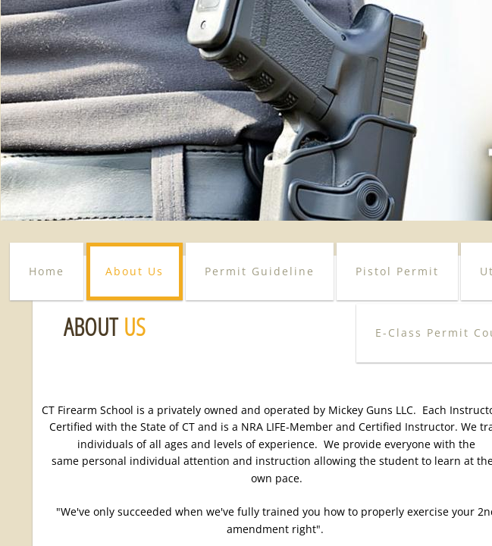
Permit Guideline (260, 271)
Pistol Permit (397, 271)
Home (46, 271)
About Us (134, 271)
